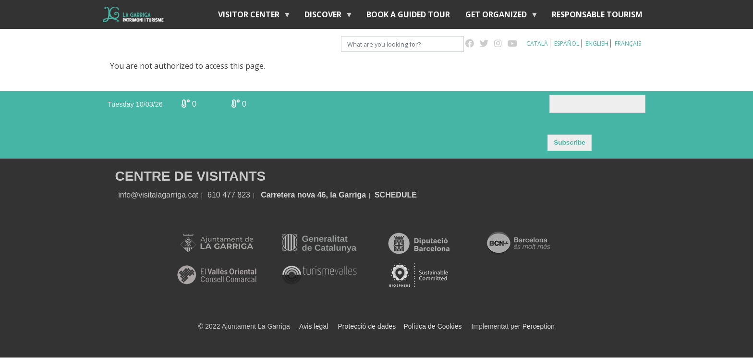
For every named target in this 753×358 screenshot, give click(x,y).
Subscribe (569, 142)
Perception (538, 326)
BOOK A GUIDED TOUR (408, 14)
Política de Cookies (432, 326)
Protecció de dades (367, 326)
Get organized (498, 16)
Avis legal (313, 326)
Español (566, 43)
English (596, 43)
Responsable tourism (597, 14)
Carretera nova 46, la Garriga (313, 195)
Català (537, 43)
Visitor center (250, 16)
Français (628, 43)
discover (325, 16)
